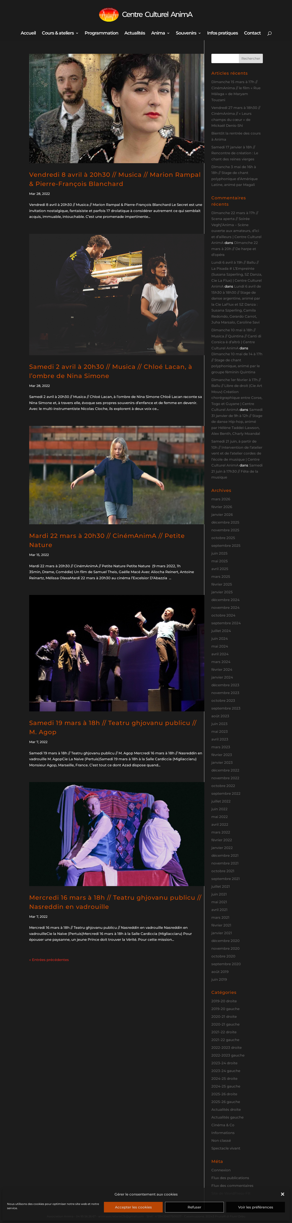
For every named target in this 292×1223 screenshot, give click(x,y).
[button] (282, 1194)
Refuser (194, 1207)
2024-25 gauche (225, 1086)
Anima (158, 33)
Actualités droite (226, 1109)
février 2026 (221, 507)
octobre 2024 (223, 615)
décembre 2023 (225, 685)
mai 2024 (219, 646)
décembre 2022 (225, 770)
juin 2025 (219, 553)
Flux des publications (230, 1178)
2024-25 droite (224, 1078)
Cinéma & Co (222, 1125)
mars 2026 (220, 499)
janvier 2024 (222, 677)
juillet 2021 (220, 886)
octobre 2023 (223, 700)
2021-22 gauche (225, 1040)
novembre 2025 (225, 530)
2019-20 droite (224, 1001)
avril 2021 (219, 909)
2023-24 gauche (225, 1071)
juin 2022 (219, 809)
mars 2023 (220, 747)
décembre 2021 (225, 855)
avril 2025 (219, 569)
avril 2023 (219, 739)
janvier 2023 (222, 762)
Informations (223, 1132)
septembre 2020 (226, 964)
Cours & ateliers (58, 33)
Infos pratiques (222, 33)
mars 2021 (220, 917)
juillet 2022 (221, 801)
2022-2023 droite (226, 1047)
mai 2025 (219, 561)
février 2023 (221, 754)
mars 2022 (220, 832)
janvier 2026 (222, 514)
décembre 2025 (225, 522)
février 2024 (221, 669)
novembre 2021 (225, 863)
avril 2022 (219, 824)
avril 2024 (220, 654)
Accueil (28, 33)
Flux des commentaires (232, 1185)
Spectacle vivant (225, 1148)
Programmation (101, 33)
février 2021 (221, 925)
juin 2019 (219, 979)
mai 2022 (219, 816)
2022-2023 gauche (228, 1055)
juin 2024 (219, 638)
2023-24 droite (224, 1063)
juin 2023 (219, 723)
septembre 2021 (225, 878)
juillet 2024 (221, 631)
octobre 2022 (223, 785)
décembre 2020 (225, 940)
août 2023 (220, 716)
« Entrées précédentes (49, 959)
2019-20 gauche (225, 1009)
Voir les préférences (255, 1207)
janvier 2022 (222, 847)
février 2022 (221, 840)
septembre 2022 (226, 793)
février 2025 (221, 584)
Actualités (134, 33)
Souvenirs (186, 33)
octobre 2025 (223, 538)
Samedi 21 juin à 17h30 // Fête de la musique (237, 471)
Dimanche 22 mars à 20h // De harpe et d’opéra (234, 248)
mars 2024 (220, 662)
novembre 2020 (225, 948)
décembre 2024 (225, 600)
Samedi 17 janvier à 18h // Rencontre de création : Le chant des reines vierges (234, 153)
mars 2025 (220, 576)
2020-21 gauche (225, 1024)
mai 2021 (219, 902)
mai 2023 (219, 731)
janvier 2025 (222, 592)
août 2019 (220, 971)
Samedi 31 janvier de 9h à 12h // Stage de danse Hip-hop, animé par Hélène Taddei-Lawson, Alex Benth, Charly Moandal (237, 421)
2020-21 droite (224, 1016)
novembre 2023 (225, 693)
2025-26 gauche (225, 1102)
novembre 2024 (225, 607)
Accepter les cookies (133, 1207)
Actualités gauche (227, 1117)
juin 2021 (219, 894)
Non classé (221, 1140)
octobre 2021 (222, 871)
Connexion (221, 1170)
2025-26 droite (224, 1094)
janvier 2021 (221, 933)
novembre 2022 (225, 778)
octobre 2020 (223, 956)
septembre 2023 (226, 708)
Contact (252, 33)
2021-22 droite (224, 1032)
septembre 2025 (226, 545)
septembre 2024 (226, 623)
